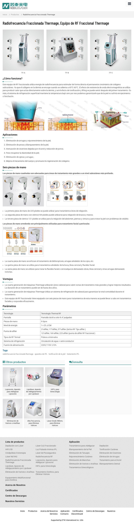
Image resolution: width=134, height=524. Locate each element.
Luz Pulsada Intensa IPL (46, 449)
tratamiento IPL (73, 354)
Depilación (103, 446)
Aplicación (74, 442)
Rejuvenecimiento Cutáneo (80, 457)
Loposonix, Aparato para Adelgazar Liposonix (12, 391)
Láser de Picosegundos (46, 453)
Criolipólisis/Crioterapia (15, 453)
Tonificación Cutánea (108, 449)
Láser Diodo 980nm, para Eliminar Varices (55, 423)
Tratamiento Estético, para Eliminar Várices (47, 473)
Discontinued (77, 514)
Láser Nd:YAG (11, 457)
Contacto (64, 514)
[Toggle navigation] (129, 3)
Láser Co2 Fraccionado (46, 446)
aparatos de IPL (41, 354)
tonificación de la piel (57, 354)
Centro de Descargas (16, 495)
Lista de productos (14, 442)
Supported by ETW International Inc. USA (67, 520)
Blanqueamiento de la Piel (80, 449)
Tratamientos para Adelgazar (82, 446)
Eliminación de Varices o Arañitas (12, 422)
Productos (15, 15)
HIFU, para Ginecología (55, 390)
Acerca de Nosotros (15, 485)
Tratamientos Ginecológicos (81, 467)
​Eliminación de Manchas (79, 460)
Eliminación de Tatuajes (79, 453)
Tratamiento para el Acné (110, 460)
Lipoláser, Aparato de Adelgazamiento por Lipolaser (33, 391)
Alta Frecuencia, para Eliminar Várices (33, 423)
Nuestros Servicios (14, 501)
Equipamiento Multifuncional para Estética (17, 479)
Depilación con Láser (14, 446)
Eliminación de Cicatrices (110, 453)
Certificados (11, 490)
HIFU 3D (9, 449)
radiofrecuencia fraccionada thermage (18, 354)
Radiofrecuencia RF (44, 457)
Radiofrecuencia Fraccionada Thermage (18, 461)
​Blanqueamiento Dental (109, 464)
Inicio (5, 15)
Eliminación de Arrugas (109, 457)
